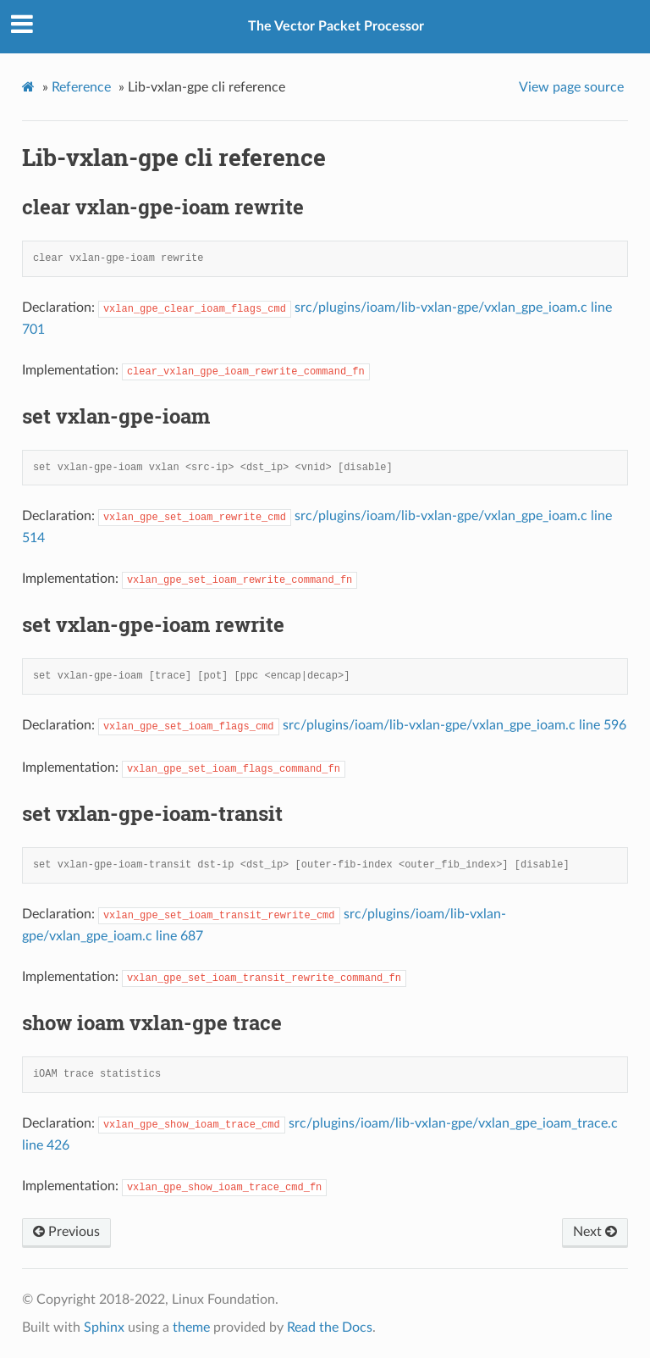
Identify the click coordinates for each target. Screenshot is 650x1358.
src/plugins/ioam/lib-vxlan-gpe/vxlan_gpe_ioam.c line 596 (454, 725)
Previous (66, 1232)
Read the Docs (329, 1327)
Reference (81, 87)
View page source (571, 87)
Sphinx (104, 1327)
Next (595, 1232)
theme (191, 1327)
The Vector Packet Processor (336, 26)
